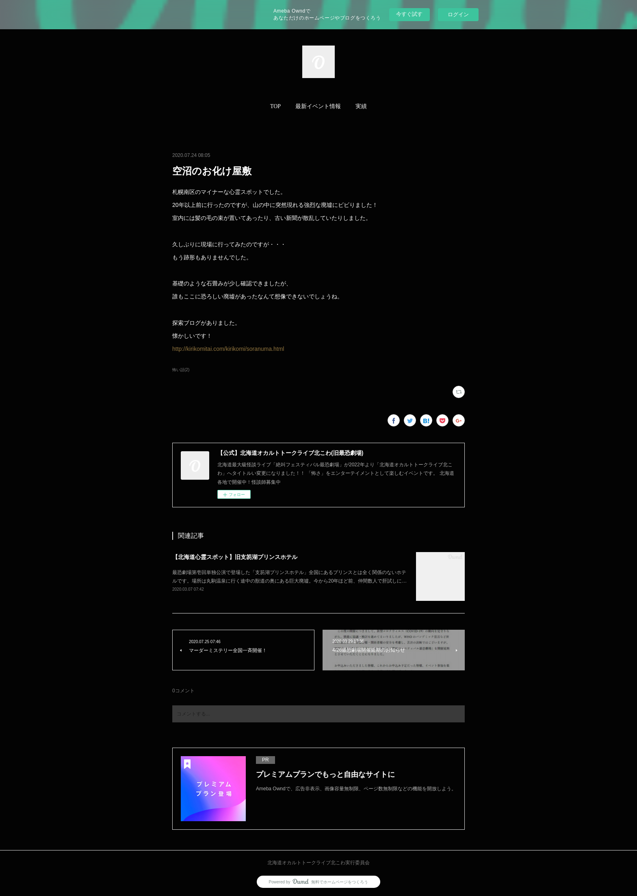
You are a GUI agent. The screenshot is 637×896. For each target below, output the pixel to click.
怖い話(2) (180, 370)
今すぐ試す (409, 14)
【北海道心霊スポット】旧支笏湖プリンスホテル (234, 557)
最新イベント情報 (318, 106)
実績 (361, 106)
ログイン (458, 14)
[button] (275, 106)
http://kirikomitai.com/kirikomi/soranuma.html (228, 349)
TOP (275, 106)
